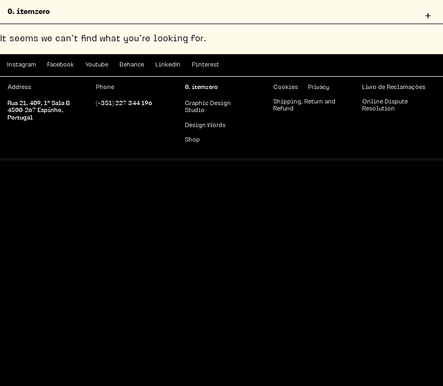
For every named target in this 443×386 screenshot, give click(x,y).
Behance (131, 65)
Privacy (318, 88)
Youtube (96, 65)
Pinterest (205, 65)
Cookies (285, 88)
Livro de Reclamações (393, 88)
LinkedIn (168, 65)
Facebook (60, 65)
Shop (192, 140)
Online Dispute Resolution (385, 105)
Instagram (21, 65)
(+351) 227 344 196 (124, 104)
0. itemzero (28, 12)
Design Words (205, 126)
